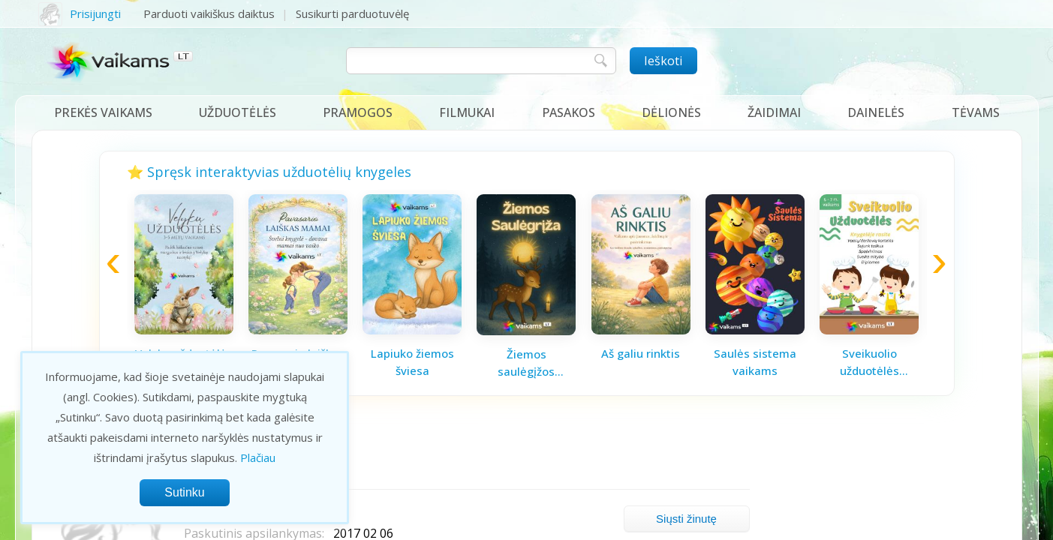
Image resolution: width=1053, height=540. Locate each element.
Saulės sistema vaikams (755, 362)
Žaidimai (774, 112)
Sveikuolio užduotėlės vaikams (869, 362)
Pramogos (358, 112)
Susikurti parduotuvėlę (352, 13)
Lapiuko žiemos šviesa (412, 362)
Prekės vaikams (103, 112)
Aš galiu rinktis (640, 353)
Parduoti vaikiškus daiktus (209, 13)
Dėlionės (671, 112)
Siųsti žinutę (686, 518)
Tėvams (976, 112)
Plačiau (257, 457)
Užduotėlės (237, 112)
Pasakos (568, 112)
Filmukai (467, 112)
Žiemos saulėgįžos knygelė (526, 363)
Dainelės (875, 112)
